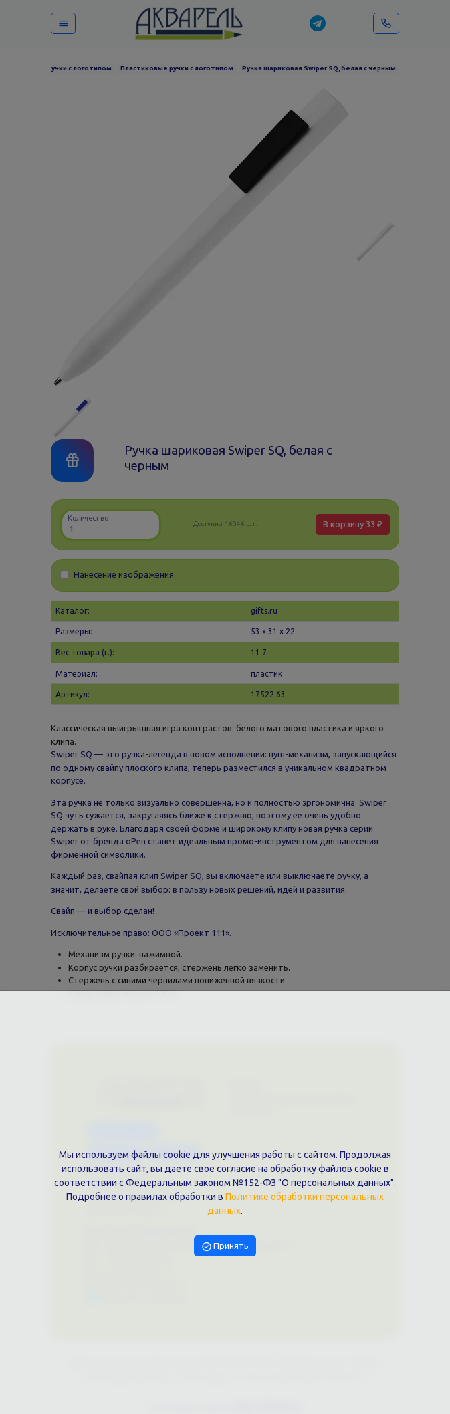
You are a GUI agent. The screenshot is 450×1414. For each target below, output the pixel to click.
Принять (225, 1245)
